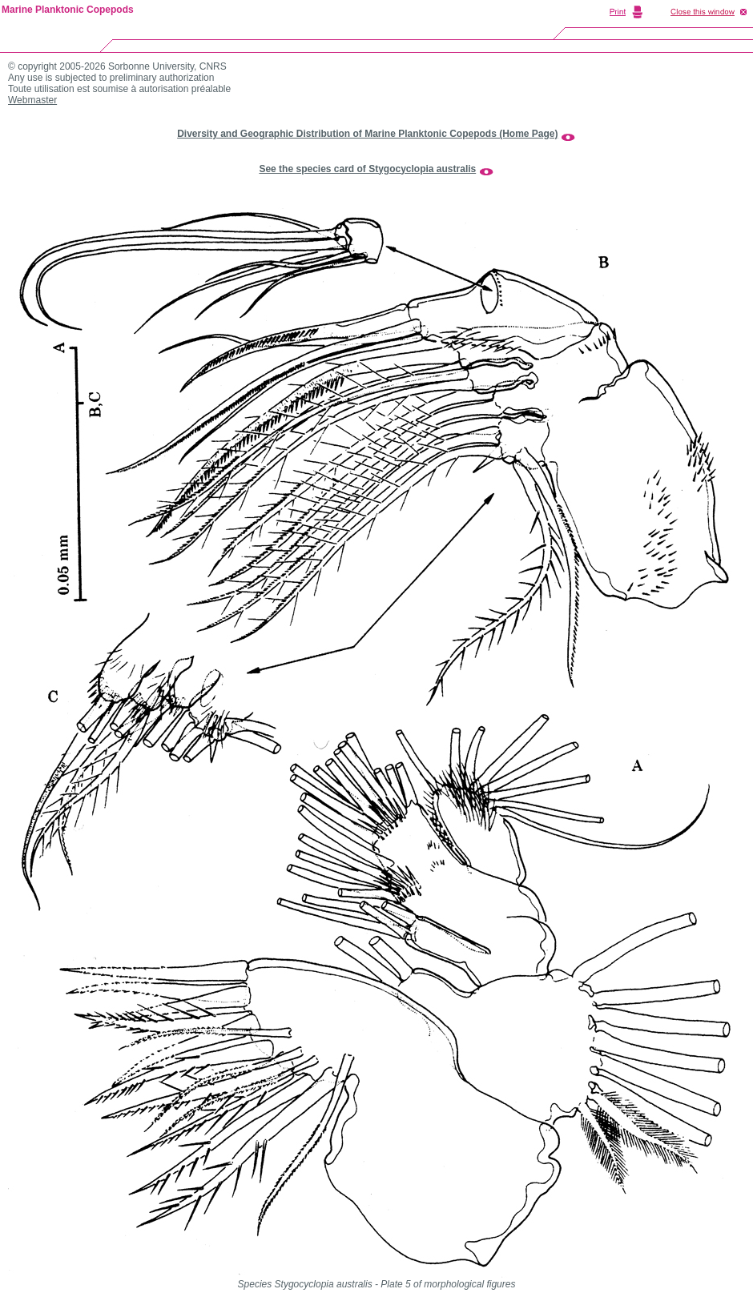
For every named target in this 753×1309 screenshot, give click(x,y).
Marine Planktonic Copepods (68, 9)
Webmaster (32, 100)
